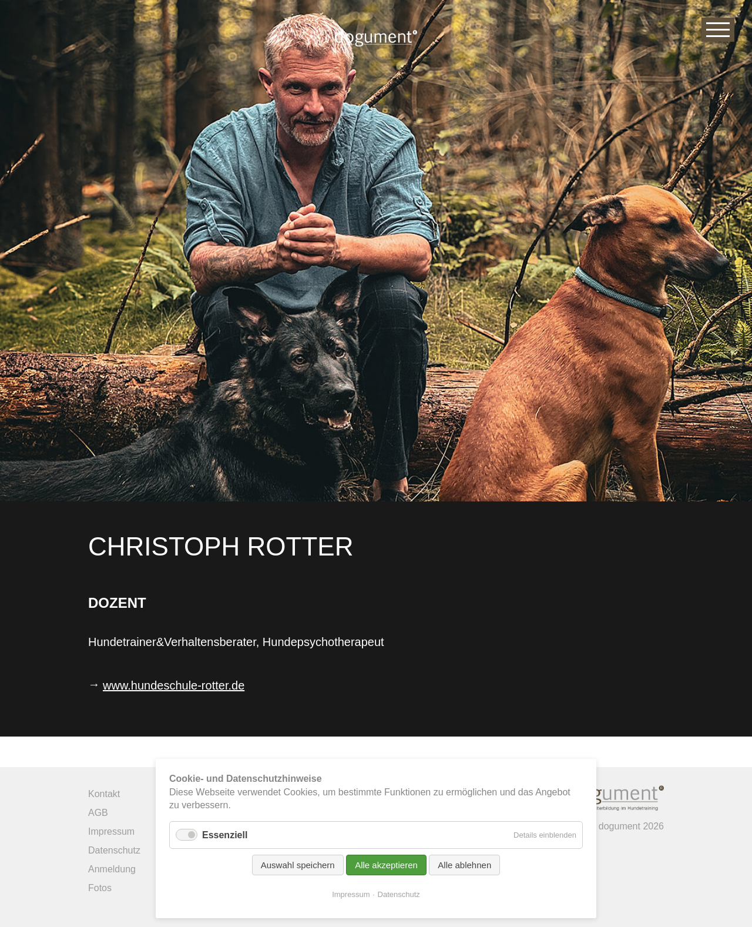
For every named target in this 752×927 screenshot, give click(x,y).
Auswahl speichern (298, 865)
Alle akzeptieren (386, 865)
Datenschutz (399, 894)
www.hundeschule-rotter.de (173, 685)
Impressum (351, 894)
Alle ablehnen (464, 865)
